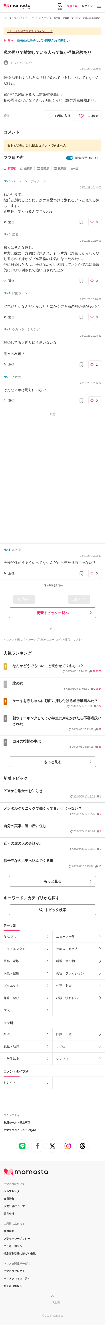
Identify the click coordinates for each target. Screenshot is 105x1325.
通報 (6, 115)
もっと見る (52, 762)
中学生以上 (11, 1058)
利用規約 (9, 1231)
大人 (7, 1010)
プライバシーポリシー (17, 1238)
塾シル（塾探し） (14, 1286)
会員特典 (9, 1198)
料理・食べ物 (65, 961)
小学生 (60, 1046)
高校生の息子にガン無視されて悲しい (43, 40)
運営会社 (9, 1213)
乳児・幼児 (11, 1046)
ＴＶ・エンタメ (14, 949)
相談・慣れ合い (67, 998)
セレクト (10, 1082)
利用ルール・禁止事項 (17, 1122)
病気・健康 (11, 973)
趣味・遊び (11, 998)
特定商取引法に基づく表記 (20, 1253)
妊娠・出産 (64, 1034)
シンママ (62, 1058)
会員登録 (72, 6)
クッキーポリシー (14, 1246)
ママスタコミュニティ (17, 1278)
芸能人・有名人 (67, 949)
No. (7, 181)
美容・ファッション (70, 973)
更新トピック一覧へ (53, 613)
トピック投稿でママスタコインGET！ (30, 31)
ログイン (87, 6)
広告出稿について (14, 1206)
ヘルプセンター (13, 1191)
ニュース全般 (65, 936)
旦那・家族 (11, 961)
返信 (11, 222)
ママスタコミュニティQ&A (20, 1130)
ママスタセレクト (14, 1271)
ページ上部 (52, 1302)
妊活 (7, 1034)
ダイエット (11, 985)
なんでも (10, 936)
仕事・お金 (64, 985)
